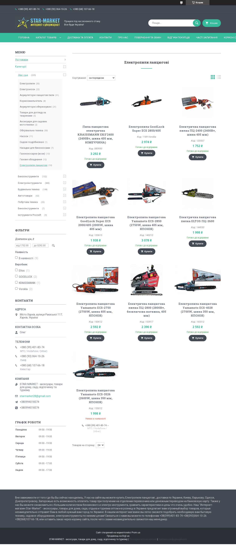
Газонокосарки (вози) (32, 153)
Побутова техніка (28, 202)
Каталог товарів (46, 37)
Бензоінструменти (28, 176)
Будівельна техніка (28, 189)
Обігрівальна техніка (31, 130)
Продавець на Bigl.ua (118, 536)
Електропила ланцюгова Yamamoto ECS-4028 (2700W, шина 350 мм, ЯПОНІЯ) (197, 309)
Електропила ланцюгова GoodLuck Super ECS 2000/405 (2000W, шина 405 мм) (95, 223)
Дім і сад (23, 75)
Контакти (106, 37)
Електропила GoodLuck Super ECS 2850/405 (146, 128)
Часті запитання (207, 37)
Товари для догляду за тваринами (33, 114)
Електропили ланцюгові (33, 165)
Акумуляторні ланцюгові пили (37, 95)
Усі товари (21, 59)
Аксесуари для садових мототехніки (33, 123)
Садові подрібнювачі (32, 142)
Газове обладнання (31, 159)
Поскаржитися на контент (143, 539)
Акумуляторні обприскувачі (36, 106)
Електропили (27, 83)
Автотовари (25, 195)
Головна (24, 37)
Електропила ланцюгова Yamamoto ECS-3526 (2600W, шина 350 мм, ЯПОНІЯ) (95, 396)
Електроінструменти (30, 183)
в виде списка (219, 78)
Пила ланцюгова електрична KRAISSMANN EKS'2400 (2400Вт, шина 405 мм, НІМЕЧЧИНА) (95, 134)
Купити (97, 165)
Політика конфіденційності (172, 539)
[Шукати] (197, 23)
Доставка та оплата (80, 37)
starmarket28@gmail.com (35, 396)
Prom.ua (136, 532)
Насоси (24, 136)
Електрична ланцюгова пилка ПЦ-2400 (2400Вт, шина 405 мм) (197, 130)
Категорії (20, 66)
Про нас (123, 37)
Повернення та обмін (147, 37)
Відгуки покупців (178, 37)
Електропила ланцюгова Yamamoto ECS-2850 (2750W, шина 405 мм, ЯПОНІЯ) (146, 223)
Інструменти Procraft (29, 215)
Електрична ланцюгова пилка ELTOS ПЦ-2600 (197, 219)
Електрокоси (27, 89)
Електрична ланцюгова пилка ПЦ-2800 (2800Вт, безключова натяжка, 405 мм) (146, 309)
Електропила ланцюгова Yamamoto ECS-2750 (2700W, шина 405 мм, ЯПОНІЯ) (95, 309)
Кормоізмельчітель (31, 100)
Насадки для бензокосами (35, 147)
